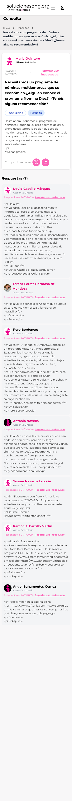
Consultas (23, 28)
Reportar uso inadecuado (50, 72)
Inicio (6, 28)
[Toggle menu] (53, 8)
